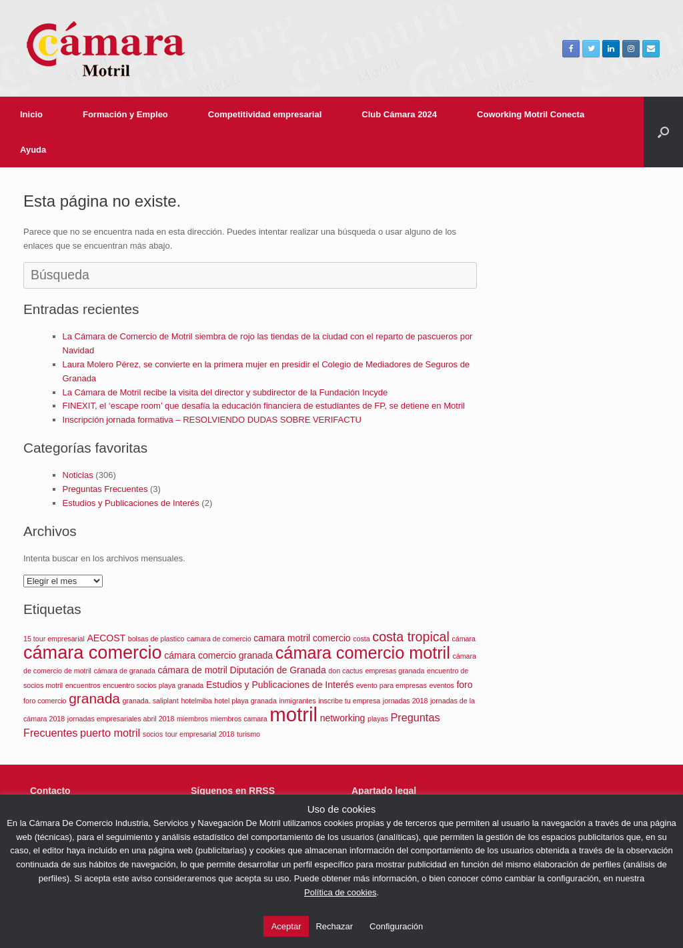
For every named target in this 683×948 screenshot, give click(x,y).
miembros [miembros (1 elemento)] (192, 719)
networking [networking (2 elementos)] (343, 718)
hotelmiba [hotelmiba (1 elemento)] (196, 701)
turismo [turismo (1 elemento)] (248, 734)
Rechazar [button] (334, 926)
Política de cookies (340, 892)
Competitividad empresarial (265, 114)
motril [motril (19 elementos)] (293, 714)
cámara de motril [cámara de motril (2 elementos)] (192, 670)
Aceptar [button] (286, 926)
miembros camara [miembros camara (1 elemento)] (238, 719)
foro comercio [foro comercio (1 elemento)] (45, 701)
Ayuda (33, 150)
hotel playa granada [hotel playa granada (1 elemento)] (245, 701)
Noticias (78, 475)
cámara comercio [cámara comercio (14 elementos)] (92, 652)
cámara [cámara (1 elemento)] (464, 639)
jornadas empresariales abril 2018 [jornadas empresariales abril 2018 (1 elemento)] (121, 719)
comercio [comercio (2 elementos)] (332, 638)
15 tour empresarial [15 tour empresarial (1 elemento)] (54, 639)
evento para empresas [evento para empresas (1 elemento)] (391, 685)
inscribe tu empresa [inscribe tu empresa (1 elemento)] (349, 701)
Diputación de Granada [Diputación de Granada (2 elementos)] (278, 670)
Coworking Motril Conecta (530, 114)
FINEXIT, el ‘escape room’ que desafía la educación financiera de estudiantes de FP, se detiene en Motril (264, 406)
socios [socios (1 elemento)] (153, 734)
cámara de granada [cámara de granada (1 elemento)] (124, 671)
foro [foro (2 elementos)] (464, 684)
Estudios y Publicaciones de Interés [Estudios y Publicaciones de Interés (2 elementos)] (280, 684)
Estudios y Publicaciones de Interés (131, 503)
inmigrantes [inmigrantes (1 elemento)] (297, 701)
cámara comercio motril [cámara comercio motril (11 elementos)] (362, 652)
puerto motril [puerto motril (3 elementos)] (110, 733)
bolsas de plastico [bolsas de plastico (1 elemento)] (156, 639)
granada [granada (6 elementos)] (94, 698)
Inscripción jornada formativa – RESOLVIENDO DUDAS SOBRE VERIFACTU (212, 420)
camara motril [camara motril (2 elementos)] (281, 638)
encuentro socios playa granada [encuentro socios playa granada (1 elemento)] (153, 685)
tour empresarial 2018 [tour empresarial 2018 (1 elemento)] (200, 734)
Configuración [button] (396, 926)
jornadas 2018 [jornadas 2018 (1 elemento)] (405, 701)
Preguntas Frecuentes (105, 489)
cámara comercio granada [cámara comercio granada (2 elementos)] (218, 655)
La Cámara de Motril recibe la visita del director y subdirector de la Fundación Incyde (225, 392)
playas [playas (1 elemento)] (378, 719)
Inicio (31, 114)
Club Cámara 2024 (399, 114)
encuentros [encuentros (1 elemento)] (83, 685)
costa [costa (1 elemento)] (361, 639)
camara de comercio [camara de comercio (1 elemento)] (219, 639)
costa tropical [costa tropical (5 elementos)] (411, 636)
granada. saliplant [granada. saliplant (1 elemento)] (151, 701)
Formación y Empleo (125, 114)
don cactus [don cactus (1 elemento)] (345, 671)
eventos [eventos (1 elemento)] (441, 685)
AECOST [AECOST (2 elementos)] (106, 638)
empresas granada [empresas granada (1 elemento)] (395, 671)
